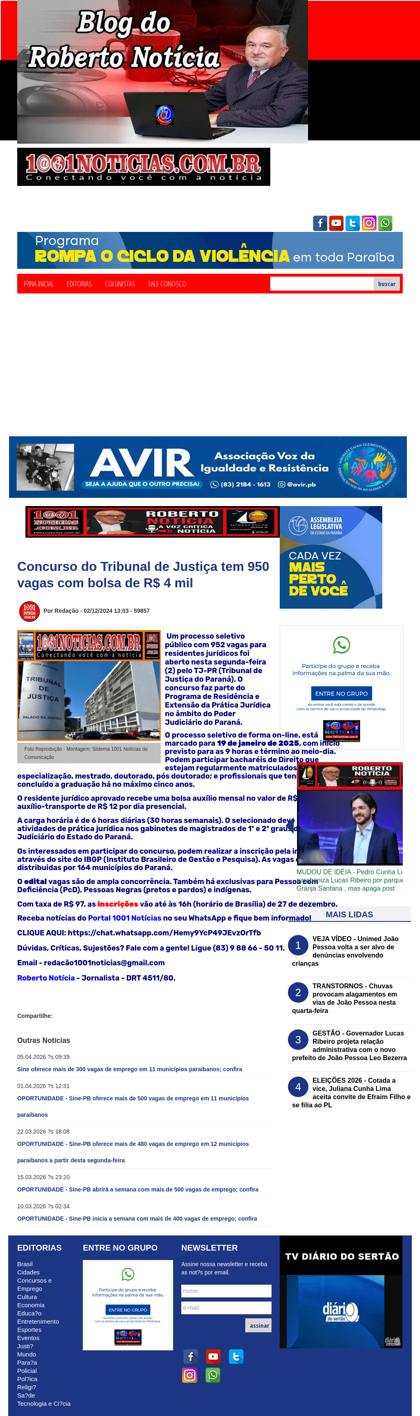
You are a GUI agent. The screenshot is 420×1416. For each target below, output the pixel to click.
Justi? (25, 1346)
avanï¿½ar (289, 826)
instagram (369, 223)
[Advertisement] (210, 374)
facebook (320, 223)
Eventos (28, 1337)
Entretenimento (38, 1321)
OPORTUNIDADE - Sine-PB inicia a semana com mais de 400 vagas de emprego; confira (137, 1218)
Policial (27, 1370)
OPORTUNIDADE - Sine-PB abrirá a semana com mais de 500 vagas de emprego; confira (137, 1189)
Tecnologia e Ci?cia (44, 1403)
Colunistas (120, 283)
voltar (398, 826)
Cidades (28, 1272)
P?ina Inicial (39, 283)
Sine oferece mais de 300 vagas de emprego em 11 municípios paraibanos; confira (129, 1069)
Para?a (27, 1362)
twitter (352, 223)
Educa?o (29, 1313)
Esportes (29, 1329)
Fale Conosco (167, 283)
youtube (336, 223)
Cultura (27, 1296)
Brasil (25, 1263)
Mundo (26, 1354)
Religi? (26, 1387)
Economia (31, 1304)
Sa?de (26, 1395)
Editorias (79, 283)
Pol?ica (27, 1378)
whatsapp (385, 223)
